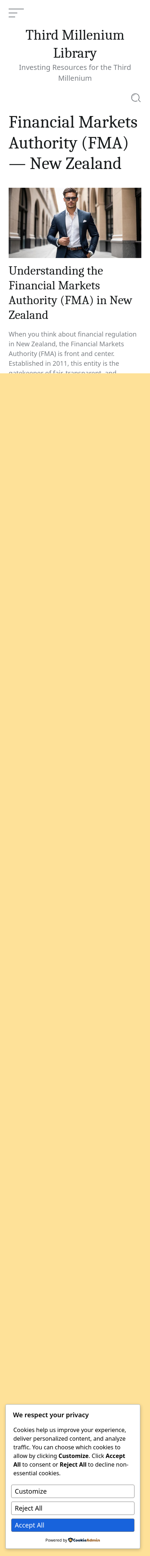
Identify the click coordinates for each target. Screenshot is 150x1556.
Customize (31, 1491)
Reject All (29, 1508)
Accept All (29, 1525)
